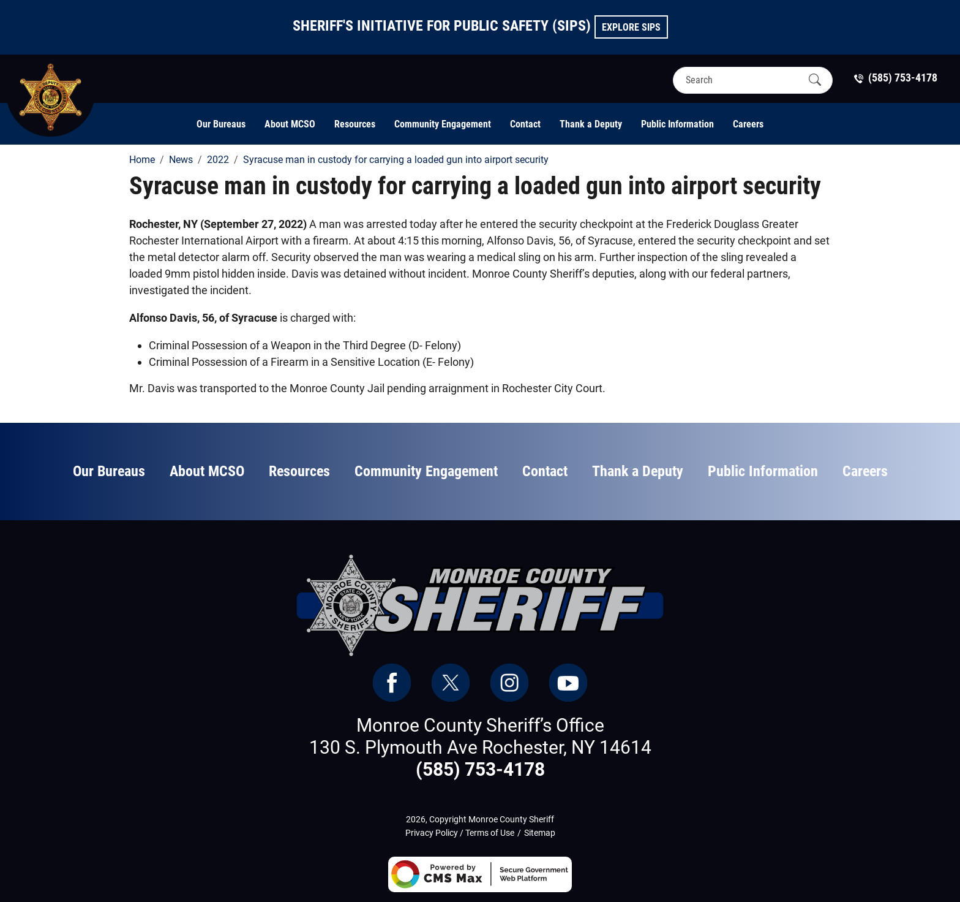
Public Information (677, 124)
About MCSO (289, 124)
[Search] (742, 79)
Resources (354, 124)
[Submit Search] (815, 80)
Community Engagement (442, 124)
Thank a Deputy (591, 124)
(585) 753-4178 (480, 769)
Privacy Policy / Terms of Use (459, 833)
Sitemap (539, 833)
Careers (748, 124)
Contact (525, 124)
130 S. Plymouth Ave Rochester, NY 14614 (480, 747)
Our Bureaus (221, 124)
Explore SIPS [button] (631, 27)
